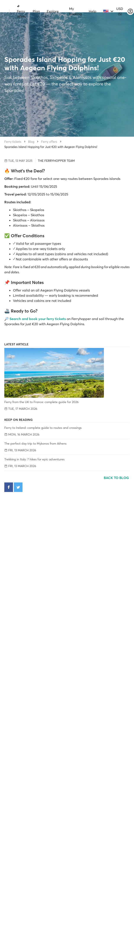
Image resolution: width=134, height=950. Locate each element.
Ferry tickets (12, 142)
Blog (31, 142)
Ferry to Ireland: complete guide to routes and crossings (43, 428)
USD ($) (119, 11)
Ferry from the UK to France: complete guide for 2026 (41, 402)
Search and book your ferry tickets (38, 319)
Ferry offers (21, 11)
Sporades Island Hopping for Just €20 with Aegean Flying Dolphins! (50, 147)
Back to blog (117, 478)
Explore (53, 11)
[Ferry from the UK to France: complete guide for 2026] (67, 373)
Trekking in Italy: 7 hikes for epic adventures (34, 459)
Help (92, 11)
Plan (36, 11)
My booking (75, 11)
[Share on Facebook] (8, 487)
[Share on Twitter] (18, 487)
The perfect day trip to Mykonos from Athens (35, 443)
